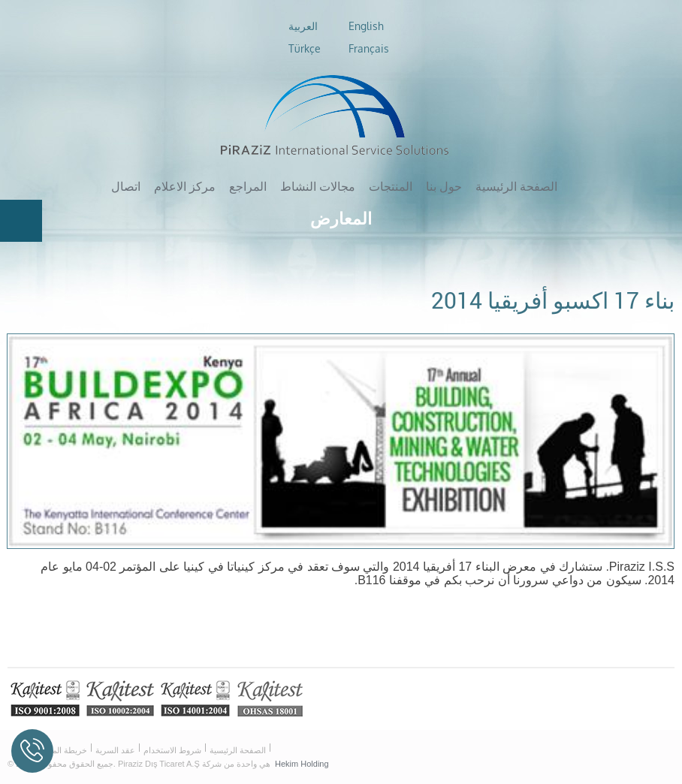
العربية (303, 26)
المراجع (248, 186)
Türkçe (304, 48)
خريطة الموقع (63, 750)
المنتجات (390, 186)
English (366, 26)
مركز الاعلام (185, 186)
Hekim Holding (302, 763)
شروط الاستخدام (172, 750)
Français (369, 48)
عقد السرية (115, 750)
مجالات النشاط (317, 186)
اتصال (125, 186)
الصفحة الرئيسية (516, 186)
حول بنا (444, 186)
